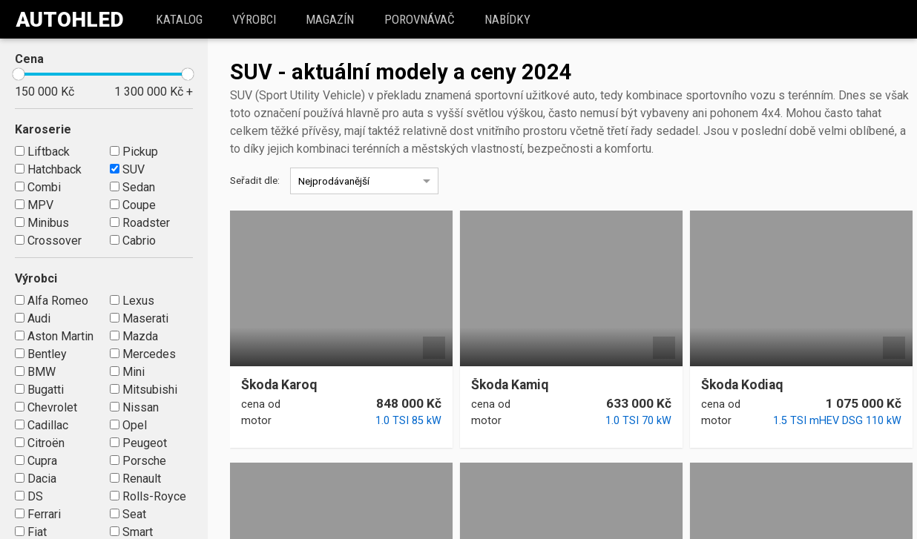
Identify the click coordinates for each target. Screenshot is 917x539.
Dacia (35, 479)
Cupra (36, 461)
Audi (32, 318)
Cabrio (133, 241)
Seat (128, 514)
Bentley (41, 354)
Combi (38, 187)
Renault (135, 479)
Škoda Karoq (279, 385)
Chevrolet (46, 407)
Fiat (31, 532)
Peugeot (138, 443)
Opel (128, 425)
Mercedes (143, 354)
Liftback (42, 152)
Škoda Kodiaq (742, 385)
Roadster (140, 223)
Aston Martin (54, 336)
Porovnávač (422, 19)
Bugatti (39, 390)
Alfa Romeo (51, 301)
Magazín (333, 19)
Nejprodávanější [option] (333, 181)
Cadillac (41, 425)
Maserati (139, 318)
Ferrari (38, 514)
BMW (35, 372)
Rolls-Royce (148, 496)
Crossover (48, 241)
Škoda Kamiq (509, 385)
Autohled (70, 19)
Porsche (138, 461)
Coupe (133, 205)
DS (29, 496)
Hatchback (48, 169)
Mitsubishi (143, 390)
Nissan (134, 407)
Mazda (134, 336)
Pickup (134, 152)
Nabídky (510, 19)
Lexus (132, 301)
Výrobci (256, 19)
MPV (34, 205)
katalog (181, 19)
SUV (127, 169)
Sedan (132, 187)
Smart (131, 532)
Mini (127, 372)
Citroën (40, 443)
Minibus (42, 223)
